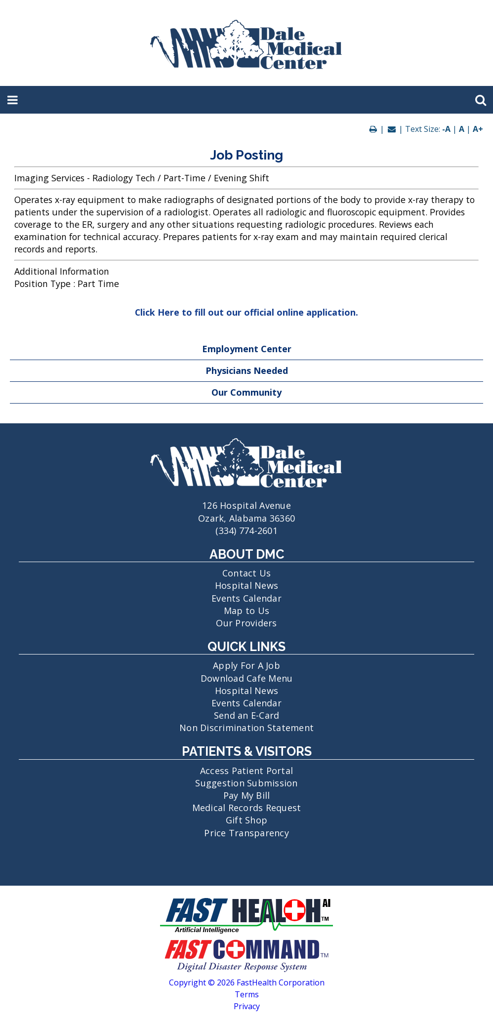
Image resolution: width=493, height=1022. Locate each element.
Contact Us (246, 573)
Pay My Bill (246, 795)
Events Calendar (246, 598)
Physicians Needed (246, 370)
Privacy (247, 1006)
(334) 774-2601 (246, 530)
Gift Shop (246, 820)
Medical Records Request (246, 808)
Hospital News (246, 585)
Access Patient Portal (246, 771)
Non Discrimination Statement (246, 728)
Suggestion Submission (246, 783)
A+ (478, 128)
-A (446, 128)
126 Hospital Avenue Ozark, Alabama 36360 (246, 505)
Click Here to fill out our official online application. (246, 312)
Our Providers (246, 623)
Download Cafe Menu (247, 678)
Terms (247, 994)
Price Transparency (246, 833)
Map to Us (246, 610)
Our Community (246, 392)
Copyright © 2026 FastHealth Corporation (247, 982)
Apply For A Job (246, 665)
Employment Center (246, 349)
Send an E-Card (247, 715)
